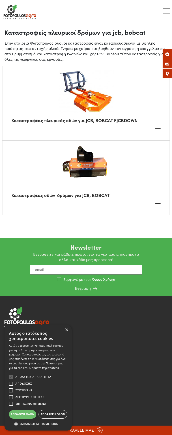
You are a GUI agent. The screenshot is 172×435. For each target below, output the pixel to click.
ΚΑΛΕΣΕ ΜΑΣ (86, 430)
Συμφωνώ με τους (89, 279)
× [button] (66, 330)
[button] (38, 424)
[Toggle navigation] (167, 12)
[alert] (38, 378)
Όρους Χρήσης (103, 279)
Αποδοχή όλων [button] (22, 414)
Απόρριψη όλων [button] (53, 414)
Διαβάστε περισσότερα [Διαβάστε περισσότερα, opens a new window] (44, 368)
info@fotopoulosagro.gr (26, 379)
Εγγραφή (86, 288)
